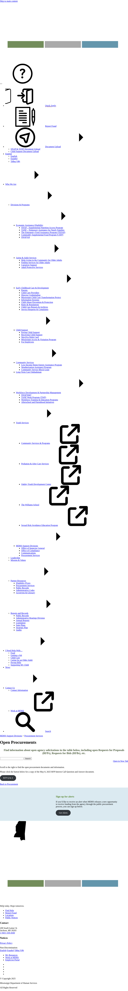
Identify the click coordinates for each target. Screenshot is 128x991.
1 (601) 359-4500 (7, 933)
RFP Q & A (8, 778)
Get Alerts (63, 813)
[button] (28, 731)
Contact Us (30, 688)
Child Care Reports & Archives (34, 307)
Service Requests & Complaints (34, 309)
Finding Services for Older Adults (35, 262)
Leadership (15, 558)
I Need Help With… (33, 650)
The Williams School (50, 505)
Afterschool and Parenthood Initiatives (37, 402)
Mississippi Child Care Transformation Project (41, 297)
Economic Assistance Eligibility (49, 225)
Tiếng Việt (15, 161)
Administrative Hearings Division (30, 618)
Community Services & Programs (55, 443)
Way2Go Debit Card (30, 337)
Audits (19, 630)
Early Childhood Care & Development (52, 288)
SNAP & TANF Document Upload (25, 149)
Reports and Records (39, 613)
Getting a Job (16, 655)
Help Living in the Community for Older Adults (41, 260)
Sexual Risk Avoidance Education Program (59, 525)
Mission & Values (18, 560)
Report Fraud (11, 913)
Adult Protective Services (32, 267)
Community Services (45, 362)
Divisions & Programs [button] (40, 205)
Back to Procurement (9, 784)
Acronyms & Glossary (25, 593)
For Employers (27, 342)
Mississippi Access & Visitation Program (38, 339)
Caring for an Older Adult (22, 660)
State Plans (20, 625)
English (8, 154)
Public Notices (11, 918)
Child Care (15, 658)
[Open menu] (1, 83)
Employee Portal (12, 960)
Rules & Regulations (30, 305)
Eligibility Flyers (23, 583)
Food (13, 653)
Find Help (9, 910)
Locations (9, 915)
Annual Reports (22, 620)
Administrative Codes (25, 590)
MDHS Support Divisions (47, 546)
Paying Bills (16, 662)
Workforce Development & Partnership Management (58, 392)
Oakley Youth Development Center (56, 484)
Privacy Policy (6, 943)
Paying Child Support (30, 332)
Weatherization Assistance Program (36, 367)
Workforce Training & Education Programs (39, 400)
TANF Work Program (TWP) (33, 397)
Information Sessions (30, 300)
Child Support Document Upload (25, 151)
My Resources (11, 955)
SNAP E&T (26, 395)
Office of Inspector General (33, 548)
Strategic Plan (22, 627)
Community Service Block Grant (35, 370)
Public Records (22, 588)
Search (28, 759)
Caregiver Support (29, 265)
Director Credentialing (30, 295)
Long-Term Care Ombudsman (29, 372)
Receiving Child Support (31, 335)
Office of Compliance (30, 550)
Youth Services (42, 423)
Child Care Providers (30, 293)
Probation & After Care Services (55, 464)
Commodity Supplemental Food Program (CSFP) (42, 235)
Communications (28, 553)
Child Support (42, 330)
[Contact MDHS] (22, 83)
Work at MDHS (37, 711)
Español (14, 158)
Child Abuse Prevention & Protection (37, 302)
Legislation (20, 623)
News (7, 667)
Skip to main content (9, 1)
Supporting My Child (20, 665)
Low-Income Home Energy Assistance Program (41, 365)
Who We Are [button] (30, 184)
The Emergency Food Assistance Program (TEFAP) (43, 232)
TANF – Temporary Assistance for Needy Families (42, 230)
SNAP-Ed (25, 237)
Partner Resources (38, 581)
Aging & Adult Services (46, 258)
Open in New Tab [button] (120, 761)
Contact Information (19, 690)
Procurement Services (30, 555)
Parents (24, 290)
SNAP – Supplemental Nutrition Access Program (42, 227)
